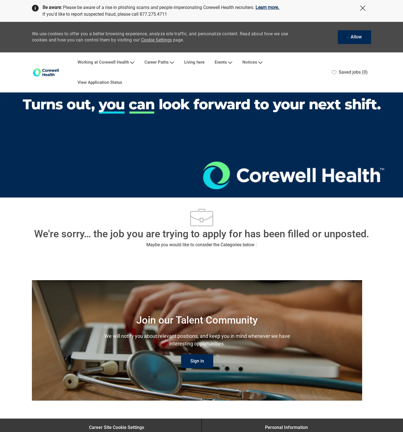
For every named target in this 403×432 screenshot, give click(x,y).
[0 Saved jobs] (350, 72)
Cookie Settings (156, 40)
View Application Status (100, 82)
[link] (197, 361)
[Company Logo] (46, 72)
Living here (194, 62)
